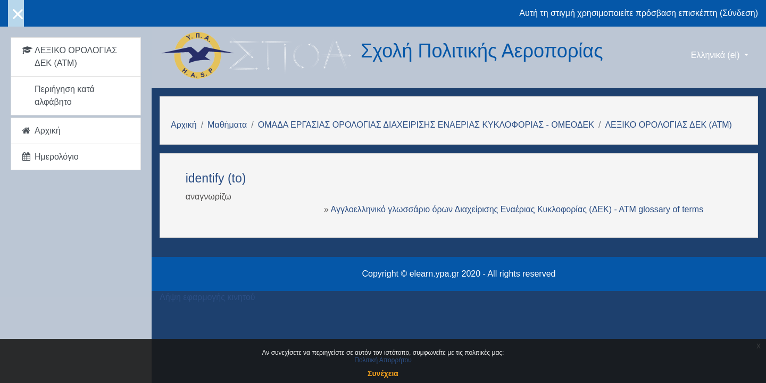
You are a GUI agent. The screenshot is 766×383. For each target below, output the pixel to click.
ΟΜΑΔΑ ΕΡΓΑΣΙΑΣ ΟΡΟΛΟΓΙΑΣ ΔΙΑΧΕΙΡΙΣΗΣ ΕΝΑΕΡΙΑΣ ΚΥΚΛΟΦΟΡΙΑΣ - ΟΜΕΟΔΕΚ (426, 124)
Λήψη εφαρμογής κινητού (207, 297)
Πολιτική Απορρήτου (382, 360)
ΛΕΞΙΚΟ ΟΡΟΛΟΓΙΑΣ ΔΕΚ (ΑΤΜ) (668, 124)
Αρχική (184, 124)
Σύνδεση (738, 13)
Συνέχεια (383, 373)
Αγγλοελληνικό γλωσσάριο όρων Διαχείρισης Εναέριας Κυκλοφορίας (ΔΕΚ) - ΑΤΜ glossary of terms (517, 209)
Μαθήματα (227, 124)
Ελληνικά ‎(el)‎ (716, 55)
